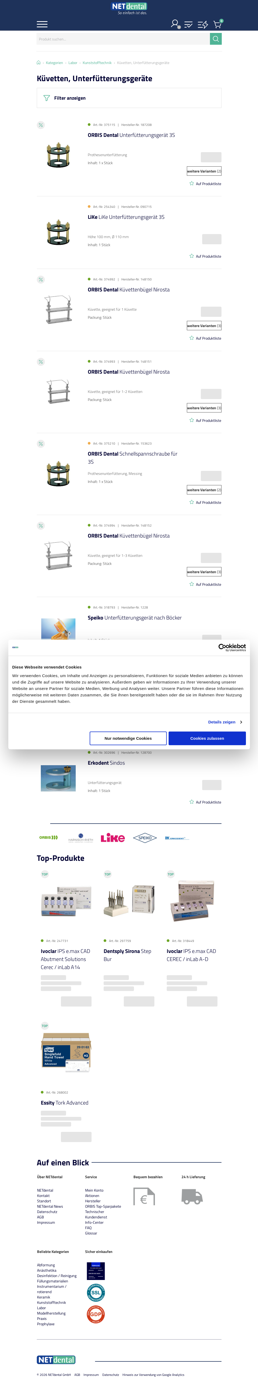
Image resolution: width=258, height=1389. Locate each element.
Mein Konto (94, 1190)
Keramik (43, 1297)
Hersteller (93, 1201)
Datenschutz (47, 1211)
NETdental (45, 1190)
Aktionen (92, 1195)
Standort (44, 1201)
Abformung (46, 1265)
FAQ (88, 1227)
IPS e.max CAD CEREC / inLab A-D (191, 955)
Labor (41, 1308)
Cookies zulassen (207, 738)
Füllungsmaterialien (52, 1281)
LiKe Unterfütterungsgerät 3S (126, 217)
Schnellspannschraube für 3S (132, 457)
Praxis (42, 1318)
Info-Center (94, 1222)
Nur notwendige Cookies (128, 738)
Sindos (106, 763)
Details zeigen (221, 722)
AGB (40, 1217)
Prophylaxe (45, 1324)
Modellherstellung (51, 1313)
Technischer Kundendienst (96, 1214)
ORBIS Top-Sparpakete (103, 1206)
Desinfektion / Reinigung (57, 1275)
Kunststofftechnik (51, 1302)
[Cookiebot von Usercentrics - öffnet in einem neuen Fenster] (222, 648)
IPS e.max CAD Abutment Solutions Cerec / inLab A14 (65, 959)
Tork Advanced (64, 1102)
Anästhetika (46, 1270)
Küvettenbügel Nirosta (129, 290)
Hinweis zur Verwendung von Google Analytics (153, 1374)
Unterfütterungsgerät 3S (131, 135)
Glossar (91, 1233)
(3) (204, 326)
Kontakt (43, 1195)
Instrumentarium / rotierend (52, 1288)
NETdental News (50, 1206)
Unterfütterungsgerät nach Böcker (135, 617)
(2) (204, 171)
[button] (188, 25)
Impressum (46, 1222)
